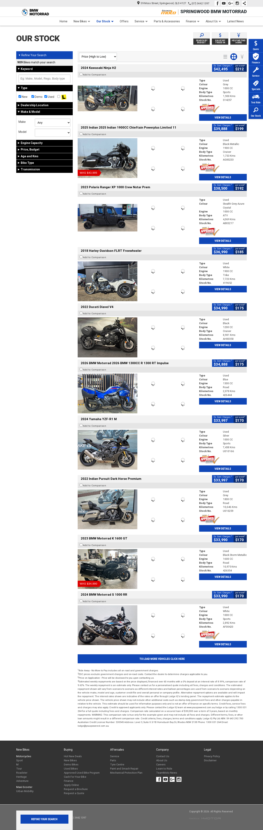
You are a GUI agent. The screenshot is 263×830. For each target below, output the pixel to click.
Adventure (22, 781)
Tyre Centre (117, 764)
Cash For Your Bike (75, 777)
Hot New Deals (73, 756)
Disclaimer (210, 760)
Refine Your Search (32, 55)
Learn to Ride (164, 768)
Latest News (235, 21)
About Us (213, 21)
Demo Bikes (71, 764)
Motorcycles (23, 756)
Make (22, 122)
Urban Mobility (24, 791)
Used (49, 97)
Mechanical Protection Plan (126, 772)
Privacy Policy (212, 756)
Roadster (21, 772)
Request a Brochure (76, 789)
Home (63, 21)
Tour (19, 768)
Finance (193, 21)
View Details (223, 117)
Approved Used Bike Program (82, 772)
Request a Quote (74, 793)
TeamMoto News (166, 772)
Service (141, 21)
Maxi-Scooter (24, 787)
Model (22, 132)
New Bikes (82, 21)
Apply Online (71, 785)
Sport (19, 760)
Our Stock (105, 21)
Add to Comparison (94, 74)
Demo (37, 97)
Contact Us (162, 756)
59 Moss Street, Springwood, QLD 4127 (161, 3)
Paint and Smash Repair (124, 768)
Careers (161, 764)
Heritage (21, 777)
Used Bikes (71, 768)
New (23, 97)
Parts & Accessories (167, 21)
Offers (124, 21)
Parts (113, 760)
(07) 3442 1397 (200, 3)
